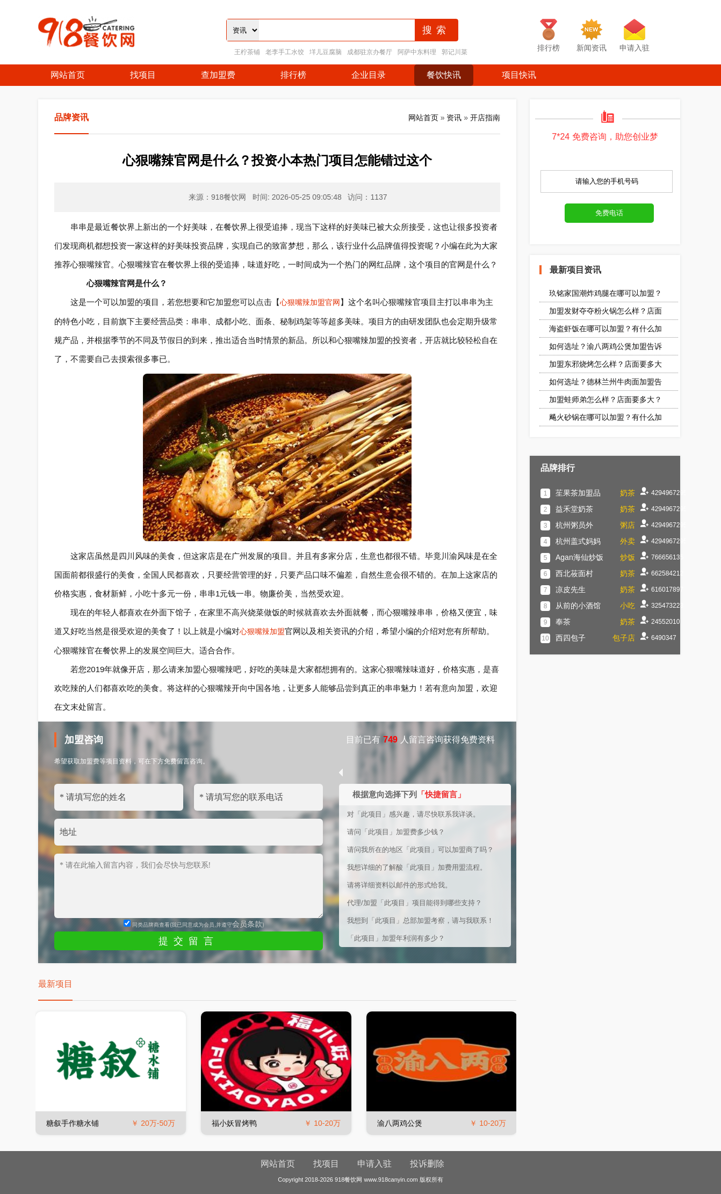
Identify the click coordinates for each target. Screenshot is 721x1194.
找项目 (143, 74)
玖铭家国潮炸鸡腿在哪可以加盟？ (605, 293)
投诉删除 (427, 1163)
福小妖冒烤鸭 (234, 1123)
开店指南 (485, 117)
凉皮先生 (571, 589)
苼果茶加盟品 (578, 493)
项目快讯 (519, 74)
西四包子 (571, 638)
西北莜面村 (574, 573)
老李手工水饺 (284, 52)
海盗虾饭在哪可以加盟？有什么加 (605, 328)
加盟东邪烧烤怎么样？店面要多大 (605, 364)
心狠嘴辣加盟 (262, 631)
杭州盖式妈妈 (578, 541)
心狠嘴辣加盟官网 (310, 302)
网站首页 (68, 74)
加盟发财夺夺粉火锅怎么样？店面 (605, 311)
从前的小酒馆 (578, 605)
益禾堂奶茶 (574, 509)
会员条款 (247, 924)
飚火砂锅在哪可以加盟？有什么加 (605, 417)
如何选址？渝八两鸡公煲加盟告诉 (605, 346)
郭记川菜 (454, 52)
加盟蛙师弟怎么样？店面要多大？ (605, 399)
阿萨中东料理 (417, 52)
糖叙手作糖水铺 (72, 1123)
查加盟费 (218, 74)
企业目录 (368, 74)
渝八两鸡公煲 (399, 1123)
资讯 (454, 117)
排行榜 (293, 74)
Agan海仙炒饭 (579, 557)
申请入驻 (374, 1163)
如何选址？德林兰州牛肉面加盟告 (605, 381)
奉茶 (563, 621)
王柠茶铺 (247, 52)
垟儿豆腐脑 (325, 52)
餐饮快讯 (444, 74)
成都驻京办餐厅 (369, 52)
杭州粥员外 (574, 525)
